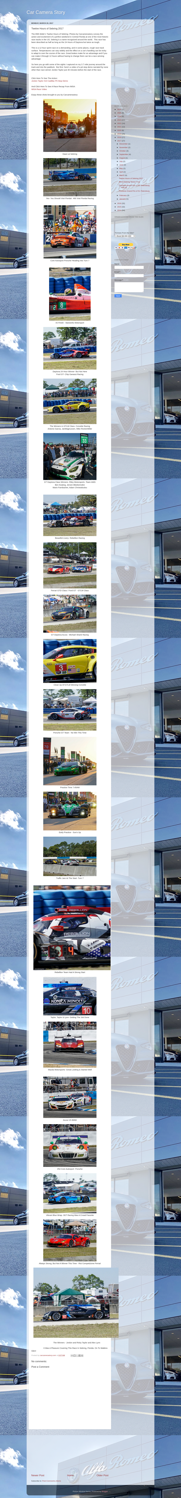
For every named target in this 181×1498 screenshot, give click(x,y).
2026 (119, 109)
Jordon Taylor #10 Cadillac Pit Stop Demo (49, 81)
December (123, 144)
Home (70, 1475)
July (121, 161)
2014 (119, 210)
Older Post (102, 1475)
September (124, 154)
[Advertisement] (69, 1451)
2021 (119, 127)
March (122, 175)
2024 (119, 116)
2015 (119, 207)
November (123, 147)
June (121, 165)
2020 (119, 130)
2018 (119, 137)
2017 (119, 141)
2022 (119, 123)
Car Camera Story (46, 12)
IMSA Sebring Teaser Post (129, 182)
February (123, 195)
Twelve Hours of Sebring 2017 (131, 178)
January (122, 199)
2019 (119, 134)
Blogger (105, 1491)
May (121, 168)
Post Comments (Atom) (51, 1481)
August (122, 158)
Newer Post (37, 1475)
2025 (119, 113)
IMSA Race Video (39, 89)
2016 (119, 203)
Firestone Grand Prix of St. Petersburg (134, 191)
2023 (119, 120)
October (122, 151)
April (121, 172)
